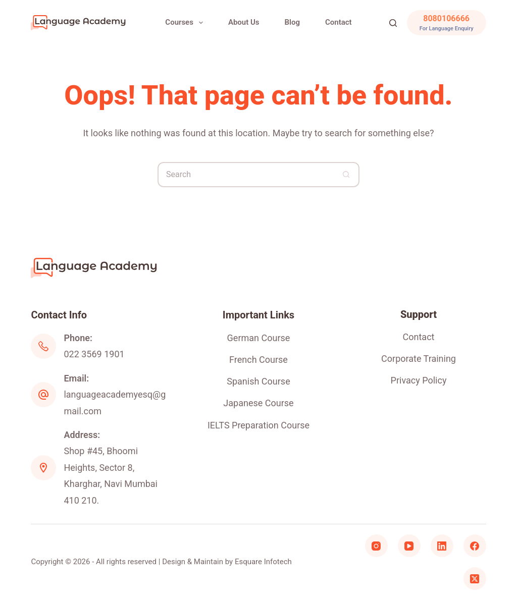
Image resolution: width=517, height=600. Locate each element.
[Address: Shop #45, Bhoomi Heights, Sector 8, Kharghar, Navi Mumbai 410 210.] (43, 467)
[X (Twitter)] (474, 578)
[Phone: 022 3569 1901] (43, 346)
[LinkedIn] (442, 545)
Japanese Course (258, 403)
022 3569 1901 (94, 354)
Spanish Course (258, 381)
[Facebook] (474, 545)
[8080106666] (446, 22)
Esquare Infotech (263, 561)
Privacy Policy (419, 380)
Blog (292, 22)
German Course (258, 338)
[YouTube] (409, 545)
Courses (186, 23)
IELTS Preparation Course (258, 425)
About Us (244, 22)
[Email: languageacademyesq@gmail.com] (43, 394)
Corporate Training (418, 358)
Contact (338, 22)
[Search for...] (246, 174)
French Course (258, 359)
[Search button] (346, 174)
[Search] (393, 23)
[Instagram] (376, 545)
